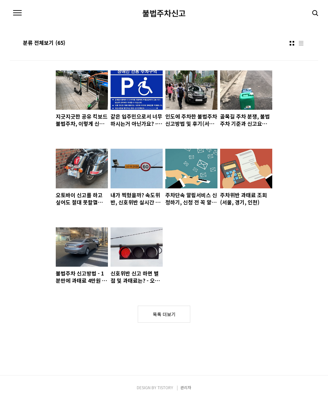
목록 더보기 (164, 314)
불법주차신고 (164, 13)
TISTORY (165, 387)
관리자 (185, 387)
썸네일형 (292, 43)
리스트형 (301, 43)
